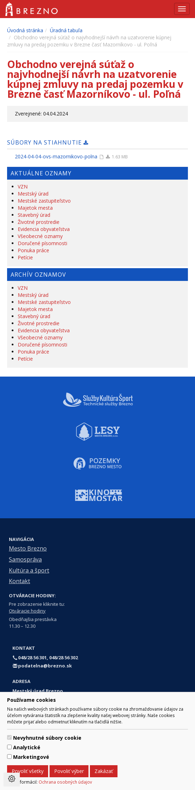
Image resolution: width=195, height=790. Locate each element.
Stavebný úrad (34, 214)
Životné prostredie (38, 222)
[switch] (9, 737)
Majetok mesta (35, 207)
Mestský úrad (33, 193)
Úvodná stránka (25, 30)
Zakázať (103, 771)
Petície (25, 257)
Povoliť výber (69, 771)
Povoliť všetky (28, 771)
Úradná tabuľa (66, 30)
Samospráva (25, 559)
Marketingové (31, 757)
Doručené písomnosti (42, 243)
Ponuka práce (33, 250)
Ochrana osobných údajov (65, 782)
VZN (23, 186)
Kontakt (19, 581)
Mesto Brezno (28, 548)
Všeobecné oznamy (40, 236)
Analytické (26, 747)
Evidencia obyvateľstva (44, 229)
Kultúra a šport (29, 570)
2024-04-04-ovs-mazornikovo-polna (56, 156)
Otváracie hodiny (27, 611)
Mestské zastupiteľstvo (44, 200)
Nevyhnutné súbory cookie (47, 737)
